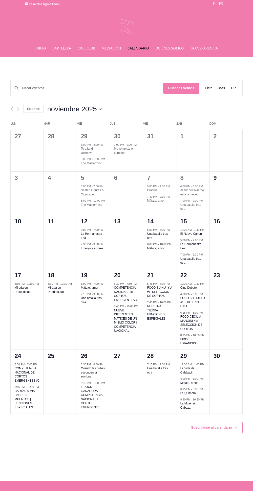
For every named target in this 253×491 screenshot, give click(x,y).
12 (84, 221)
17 (18, 275)
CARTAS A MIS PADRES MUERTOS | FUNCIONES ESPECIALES (25, 399)
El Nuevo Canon (191, 233)
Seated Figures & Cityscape (92, 192)
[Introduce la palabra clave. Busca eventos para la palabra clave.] (87, 88)
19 (84, 275)
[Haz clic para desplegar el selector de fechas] (74, 109)
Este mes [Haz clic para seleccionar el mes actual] (33, 109)
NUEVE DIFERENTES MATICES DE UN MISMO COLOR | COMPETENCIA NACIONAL (125, 321)
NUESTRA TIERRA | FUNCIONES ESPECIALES (156, 312)
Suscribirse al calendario (211, 427)
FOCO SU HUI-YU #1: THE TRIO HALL (192, 302)
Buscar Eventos (181, 88)
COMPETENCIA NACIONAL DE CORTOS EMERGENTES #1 (126, 294)
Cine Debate (188, 287)
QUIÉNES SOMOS (169, 48)
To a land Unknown (87, 151)
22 (183, 275)
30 (117, 136)
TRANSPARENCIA (204, 48)
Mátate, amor (156, 200)
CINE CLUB (86, 48)
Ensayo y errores (92, 248)
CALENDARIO (138, 48)
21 (150, 275)
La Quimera (188, 393)
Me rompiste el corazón (123, 151)
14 (150, 221)
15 (183, 221)
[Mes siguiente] (18, 109)
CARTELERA (61, 48)
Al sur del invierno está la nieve (192, 192)
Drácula (152, 190)
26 (84, 355)
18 (51, 275)
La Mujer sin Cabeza (188, 405)
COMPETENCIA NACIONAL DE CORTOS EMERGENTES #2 (27, 374)
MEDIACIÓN (111, 48)
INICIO (40, 48)
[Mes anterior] (11, 109)
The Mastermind (91, 163)
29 (84, 136)
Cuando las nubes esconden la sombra (93, 372)
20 (117, 275)
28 (150, 355)
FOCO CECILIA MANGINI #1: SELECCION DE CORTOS (191, 323)
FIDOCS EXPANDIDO (189, 341)
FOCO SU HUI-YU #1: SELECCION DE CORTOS (159, 292)
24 (18, 355)
